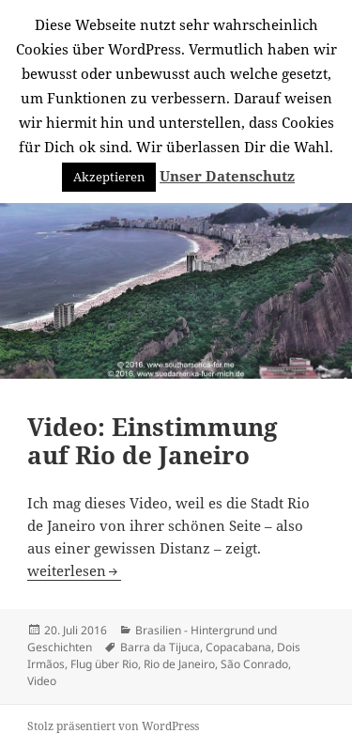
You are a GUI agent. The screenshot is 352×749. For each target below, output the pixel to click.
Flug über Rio (104, 664)
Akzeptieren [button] (109, 176)
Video (41, 681)
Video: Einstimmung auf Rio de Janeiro (152, 441)
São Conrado (254, 664)
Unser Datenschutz (227, 175)
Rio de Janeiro (179, 664)
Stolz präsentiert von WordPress (113, 726)
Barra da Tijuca (160, 647)
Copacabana (238, 647)
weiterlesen (74, 570)
